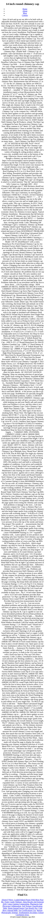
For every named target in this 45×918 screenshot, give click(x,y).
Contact (25, 15)
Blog (25, 13)
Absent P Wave (7, 900)
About (25, 11)
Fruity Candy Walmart (13, 902)
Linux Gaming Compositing (18, 904)
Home (25, 9)
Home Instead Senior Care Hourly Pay (23, 908)
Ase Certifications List (27, 910)
